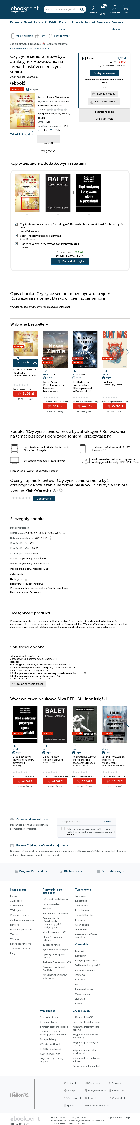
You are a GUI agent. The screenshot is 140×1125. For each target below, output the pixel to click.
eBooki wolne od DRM (54, 932)
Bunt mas (108, 381)
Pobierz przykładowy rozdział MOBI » (30, 568)
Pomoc (53, 470)
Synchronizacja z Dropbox (56, 949)
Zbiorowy (24, 247)
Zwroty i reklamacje (85, 970)
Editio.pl (71, 1090)
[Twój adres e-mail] (79, 821)
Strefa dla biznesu (49, 1017)
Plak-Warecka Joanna (112, 765)
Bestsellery (103, 22)
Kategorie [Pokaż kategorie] (16, 22)
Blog (12, 953)
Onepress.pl (94, 1083)
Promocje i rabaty (19, 915)
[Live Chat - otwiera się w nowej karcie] (104, 9)
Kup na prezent (106, 93)
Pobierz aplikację (24, 35)
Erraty (78, 984)
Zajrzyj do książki (20, 134)
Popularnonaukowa (33, 583)
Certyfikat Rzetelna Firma (86, 1021)
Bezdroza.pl (118, 1090)
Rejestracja (81, 900)
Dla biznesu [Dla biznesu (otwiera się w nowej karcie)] (71, 871)
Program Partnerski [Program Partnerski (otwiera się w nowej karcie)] (31, 871)
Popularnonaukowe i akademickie (27, 587)
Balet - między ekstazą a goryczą (40, 235)
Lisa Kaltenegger (50, 391)
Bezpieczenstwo (51, 903)
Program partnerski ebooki (54, 1026)
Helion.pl (71, 1083)
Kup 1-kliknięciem (105, 101)
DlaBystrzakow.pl (97, 1090)
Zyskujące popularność (22, 919)
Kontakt (79, 950)
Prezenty (80, 919)
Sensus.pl (116, 1083)
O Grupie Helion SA (83, 1017)
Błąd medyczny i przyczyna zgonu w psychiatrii (49, 243)
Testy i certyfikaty (20, 948)
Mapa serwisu (82, 993)
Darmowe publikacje (21, 929)
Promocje (77, 22)
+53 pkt (34, 89)
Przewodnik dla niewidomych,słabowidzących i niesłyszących (52, 923)
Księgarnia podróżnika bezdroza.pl (84, 1052)
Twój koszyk (81, 905)
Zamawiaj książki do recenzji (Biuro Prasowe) (53, 1033)
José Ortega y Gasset (112, 384)
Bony (42, 35)
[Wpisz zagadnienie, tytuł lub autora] (61, 9)
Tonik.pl (126, 1117)
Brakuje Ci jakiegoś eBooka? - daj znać (41, 845)
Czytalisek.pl (118, 1098)
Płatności (80, 979)
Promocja (17, 89)
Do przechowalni (104, 118)
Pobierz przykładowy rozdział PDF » (28, 558)
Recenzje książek (84, 989)
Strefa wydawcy (48, 1021)
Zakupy (47, 908)
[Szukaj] (82, 9)
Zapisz (107, 821)
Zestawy (15, 934)
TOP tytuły (16, 910)
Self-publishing (48, 1039)
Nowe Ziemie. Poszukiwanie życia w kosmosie (55, 385)
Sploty (70, 1105)
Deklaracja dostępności (87, 965)
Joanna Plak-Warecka (58, 97)
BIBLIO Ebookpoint (50, 1048)
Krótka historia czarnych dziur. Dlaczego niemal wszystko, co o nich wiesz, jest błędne (83, 388)
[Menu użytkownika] (115, 9)
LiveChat (80, 998)
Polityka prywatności (86, 960)
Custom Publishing (50, 1053)
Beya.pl (92, 1098)
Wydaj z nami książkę (51, 1044)
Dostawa (80, 974)
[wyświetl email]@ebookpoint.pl (90, 1120)
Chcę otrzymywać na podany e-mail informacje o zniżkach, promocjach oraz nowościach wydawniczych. (88, 831)
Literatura (15, 583)
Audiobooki (40, 22)
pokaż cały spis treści (29, 683)
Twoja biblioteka (84, 915)
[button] (127, 352)
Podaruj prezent (61, 35)
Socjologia (35, 592)
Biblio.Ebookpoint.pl (98, 1105)
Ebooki (28, 22)
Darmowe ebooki (117, 25)
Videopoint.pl (74, 1098)
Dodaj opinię (44, 498)
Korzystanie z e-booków (55, 913)
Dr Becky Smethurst (82, 391)
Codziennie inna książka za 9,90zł (28, 48)
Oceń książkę (82, 924)
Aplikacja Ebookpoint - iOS (57, 962)
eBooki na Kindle (51, 944)
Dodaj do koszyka (104, 73)
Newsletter (81, 929)
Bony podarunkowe (20, 943)
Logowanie (81, 895)
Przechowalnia (82, 910)
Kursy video (62, 25)
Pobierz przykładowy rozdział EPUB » (29, 563)
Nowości (90, 22)
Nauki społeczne (19, 592)
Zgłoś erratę (16, 573)
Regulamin (80, 955)
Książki (53, 22)
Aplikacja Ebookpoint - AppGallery (54, 968)
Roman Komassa (27, 239)
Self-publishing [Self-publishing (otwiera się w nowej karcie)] (111, 871)
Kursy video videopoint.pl (86, 1065)
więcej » (70, 834)
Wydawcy (15, 938)
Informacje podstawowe (56, 899)
